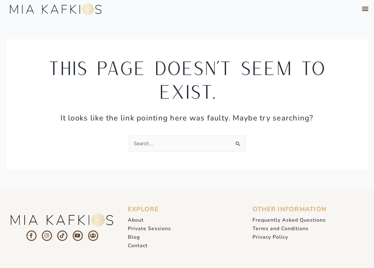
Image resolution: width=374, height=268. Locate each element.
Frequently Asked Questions (289, 220)
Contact (138, 245)
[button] (365, 8)
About (136, 220)
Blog (134, 237)
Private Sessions (149, 228)
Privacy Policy (270, 237)
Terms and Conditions (280, 228)
